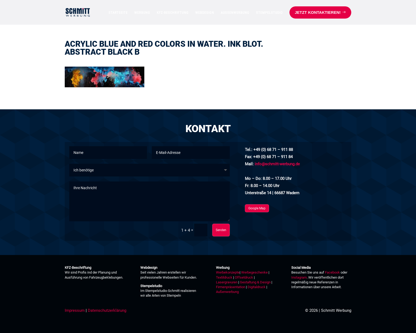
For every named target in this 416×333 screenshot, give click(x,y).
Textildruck (224, 277)
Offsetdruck (244, 277)
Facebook (332, 272)
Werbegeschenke (254, 272)
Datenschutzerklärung (107, 310)
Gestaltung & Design (255, 282)
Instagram (299, 277)
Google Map (257, 208)
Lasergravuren (226, 282)
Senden (221, 230)
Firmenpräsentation (230, 287)
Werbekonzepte (228, 272)
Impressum (75, 310)
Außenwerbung (227, 292)
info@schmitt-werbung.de (277, 164)
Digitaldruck (257, 287)
